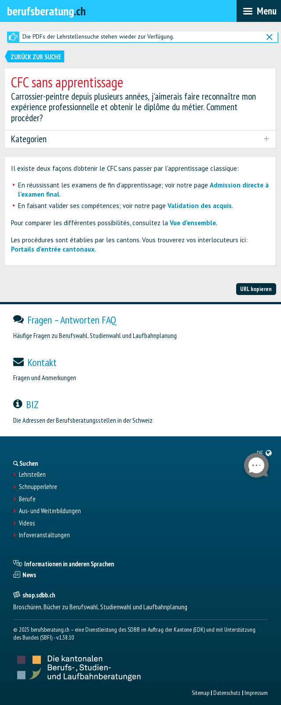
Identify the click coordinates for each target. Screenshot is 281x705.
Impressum (256, 693)
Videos (27, 523)
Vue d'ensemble (193, 223)
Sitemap (200, 693)
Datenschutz (227, 693)
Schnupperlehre (38, 487)
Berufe (27, 499)
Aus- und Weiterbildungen (50, 511)
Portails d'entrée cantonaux (53, 249)
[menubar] (259, 11)
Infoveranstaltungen (44, 535)
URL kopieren (256, 289)
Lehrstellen (32, 474)
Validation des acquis (200, 205)
